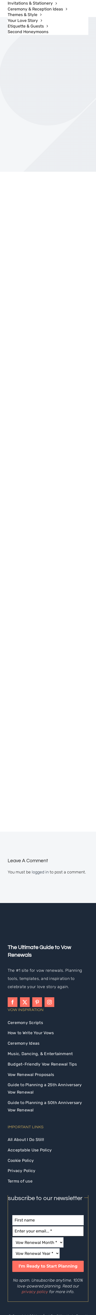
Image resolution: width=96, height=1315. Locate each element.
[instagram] (49, 947)
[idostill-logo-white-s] (22, 870)
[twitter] (25, 947)
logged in (40, 817)
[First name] (48, 1165)
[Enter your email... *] (48, 1176)
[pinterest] (37, 947)
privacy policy (35, 1236)
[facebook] (12, 947)
